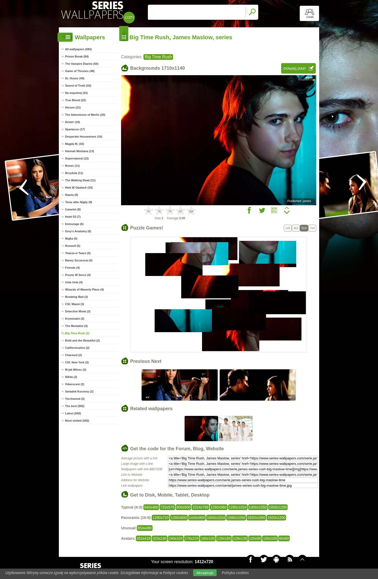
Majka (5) (71, 238)
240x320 (176, 538)
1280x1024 (238, 507)
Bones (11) (72, 165)
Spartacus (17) (75, 129)
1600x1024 (216, 518)
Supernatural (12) (77, 158)
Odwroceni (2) (74, 384)
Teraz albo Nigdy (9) (78, 202)
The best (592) (74, 406)
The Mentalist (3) (76, 325)
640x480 (151, 507)
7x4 (312, 228)
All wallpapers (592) (78, 49)
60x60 (284, 538)
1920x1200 (276, 518)
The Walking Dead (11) (80, 180)
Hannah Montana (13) (79, 151)
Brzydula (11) (74, 173)
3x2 (295, 228)
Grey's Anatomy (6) (78, 231)
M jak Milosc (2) (75, 369)
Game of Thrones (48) (80, 71)
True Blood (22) (75, 100)
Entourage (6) (74, 224)
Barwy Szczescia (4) (78, 260)
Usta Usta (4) (74, 282)
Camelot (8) (73, 209)
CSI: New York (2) (77, 362)
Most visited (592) (77, 420)
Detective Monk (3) (77, 311)
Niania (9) (71, 194)
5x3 (303, 228)
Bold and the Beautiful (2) (82, 340)
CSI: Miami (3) (74, 304)
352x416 (144, 538)
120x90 (255, 538)
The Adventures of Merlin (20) (85, 114)
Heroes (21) (73, 107)
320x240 (160, 538)
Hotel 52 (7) (72, 216)
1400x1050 (258, 507)
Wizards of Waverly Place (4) (84, 289)
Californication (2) (77, 347)
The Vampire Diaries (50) (81, 63)
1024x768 (200, 507)
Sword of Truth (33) (78, 85)
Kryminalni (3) (74, 318)
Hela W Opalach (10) (79, 187)
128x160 (224, 538)
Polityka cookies (235, 572)
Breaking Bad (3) (76, 296)
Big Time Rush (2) (77, 333)
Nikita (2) (71, 376)
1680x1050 (236, 518)
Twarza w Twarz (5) (78, 253)
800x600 (184, 507)
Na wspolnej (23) (76, 92)
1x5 (287, 228)
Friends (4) (72, 267)
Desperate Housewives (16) (83, 136)
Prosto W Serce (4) (78, 274)
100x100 (270, 538)
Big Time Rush (158, 57)
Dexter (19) (72, 122)
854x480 (145, 528)
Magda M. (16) (74, 143)
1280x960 (219, 507)
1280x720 (161, 518)
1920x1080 (256, 518)
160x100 (208, 538)
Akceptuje (204, 572)
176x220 (192, 538)
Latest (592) (73, 413)
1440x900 (197, 518)
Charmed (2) (73, 355)
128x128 (240, 538)
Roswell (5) (72, 245)
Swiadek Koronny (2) (79, 391)
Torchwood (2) (75, 398)
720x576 (167, 507)
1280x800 (179, 518)
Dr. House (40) (74, 78)
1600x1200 (278, 507)
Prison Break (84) (77, 56)
